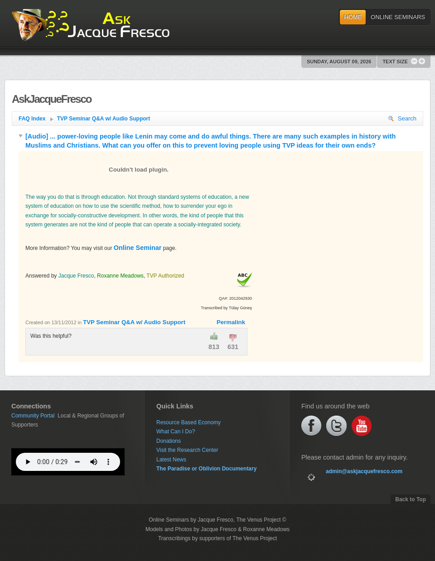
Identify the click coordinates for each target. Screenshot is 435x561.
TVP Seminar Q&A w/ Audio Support (103, 118)
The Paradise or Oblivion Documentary (206, 468)
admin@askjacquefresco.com (364, 471)
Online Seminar (138, 247)
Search (402, 118)
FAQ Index (36, 118)
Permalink (231, 322)
